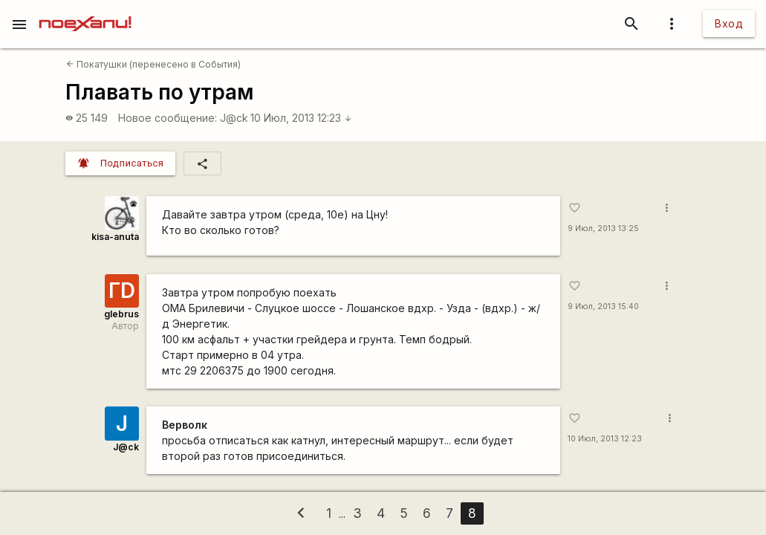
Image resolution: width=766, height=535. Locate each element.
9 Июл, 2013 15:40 (603, 306)
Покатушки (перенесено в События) (153, 64)
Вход (729, 23)
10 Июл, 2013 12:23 (301, 117)
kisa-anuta (115, 236)
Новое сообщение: (167, 117)
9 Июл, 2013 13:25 (603, 228)
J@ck (234, 117)
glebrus (121, 314)
